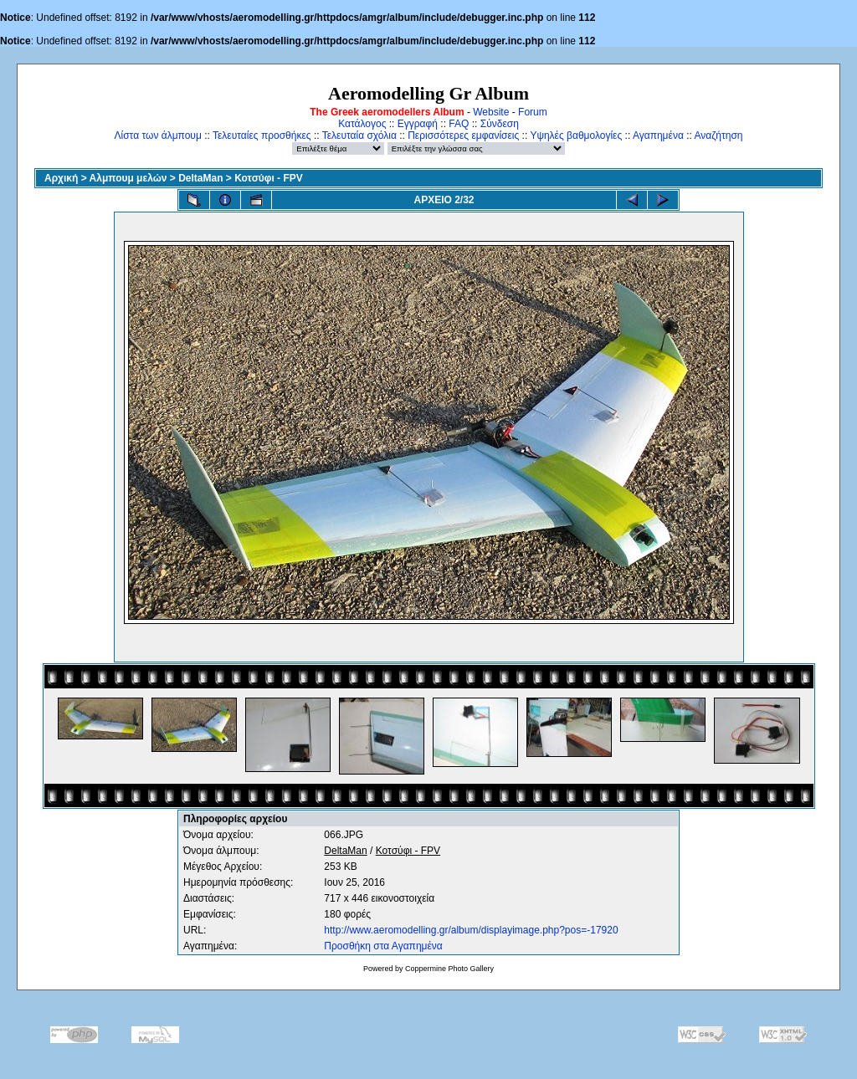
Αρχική (61, 178)
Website (491, 112)
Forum (532, 112)
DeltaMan (200, 178)
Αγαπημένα (658, 135)
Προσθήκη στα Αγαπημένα (383, 946)
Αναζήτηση (719, 135)
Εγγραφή (418, 124)
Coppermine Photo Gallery (449, 968)
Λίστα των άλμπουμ (158, 135)
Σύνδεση (499, 124)
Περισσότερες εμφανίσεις (463, 135)
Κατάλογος (362, 124)
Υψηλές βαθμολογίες (576, 135)
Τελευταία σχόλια (359, 135)
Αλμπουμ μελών (128, 178)
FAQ (459, 124)
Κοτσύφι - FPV (268, 178)
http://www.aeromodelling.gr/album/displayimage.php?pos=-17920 (471, 930)
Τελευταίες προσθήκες (262, 135)
